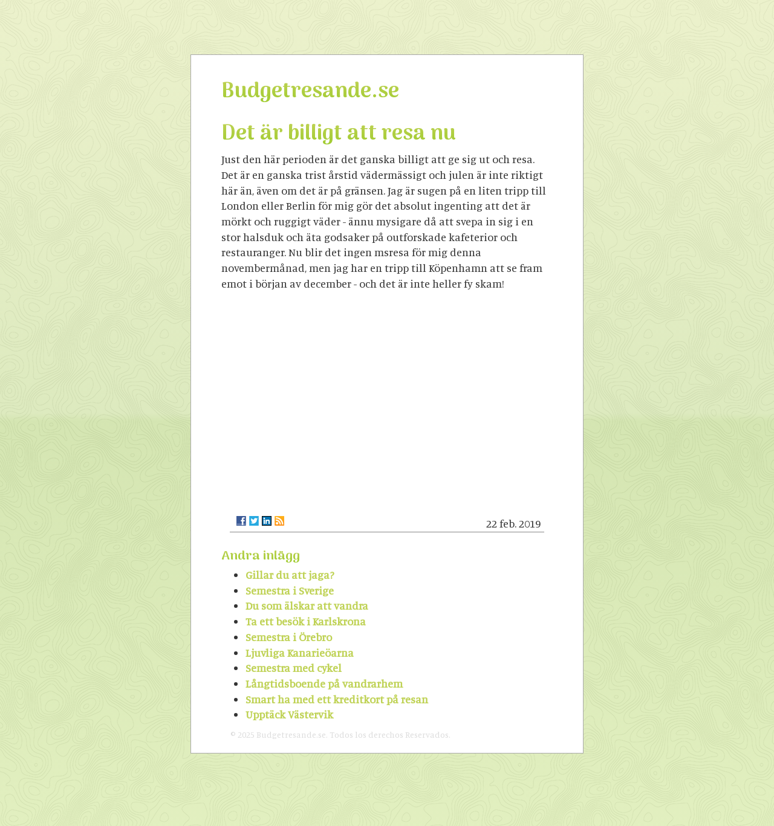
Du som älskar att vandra (307, 605)
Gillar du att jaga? (290, 574)
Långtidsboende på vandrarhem (324, 683)
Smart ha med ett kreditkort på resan (337, 699)
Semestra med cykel (294, 667)
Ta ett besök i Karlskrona (306, 621)
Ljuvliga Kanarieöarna (300, 652)
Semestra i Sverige (290, 590)
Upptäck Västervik (289, 714)
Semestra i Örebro (289, 637)
